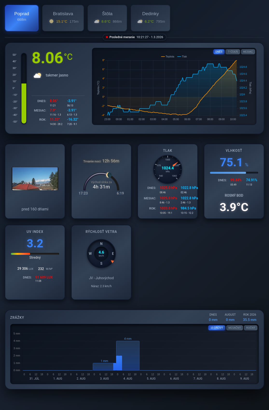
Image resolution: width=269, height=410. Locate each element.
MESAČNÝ (234, 328)
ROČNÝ (250, 328)
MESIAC (248, 51)
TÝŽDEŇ (233, 51)
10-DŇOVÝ (216, 328)
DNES (218, 51)
